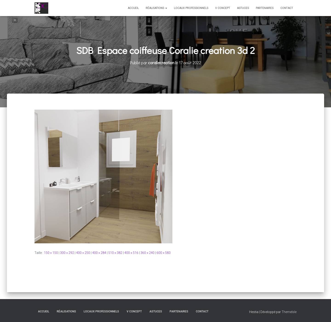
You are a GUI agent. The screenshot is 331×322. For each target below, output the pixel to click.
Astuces (243, 8)
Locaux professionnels (191, 8)
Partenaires (265, 8)
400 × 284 (99, 253)
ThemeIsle (289, 312)
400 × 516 (131, 253)
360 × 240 (147, 253)
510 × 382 (115, 253)
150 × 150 (51, 253)
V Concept (222, 8)
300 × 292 (67, 253)
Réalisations (156, 8)
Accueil (133, 8)
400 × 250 (83, 253)
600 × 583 (164, 253)
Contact (286, 8)
